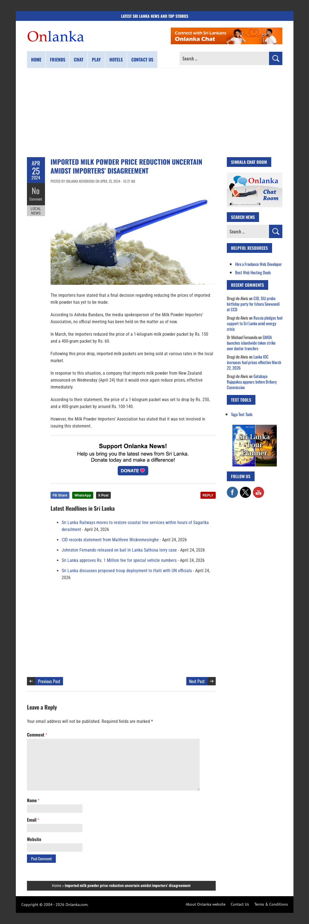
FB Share (60, 495)
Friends (57, 59)
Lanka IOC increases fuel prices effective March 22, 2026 (254, 362)
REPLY (208, 495)
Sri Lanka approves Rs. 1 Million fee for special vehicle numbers (119, 560)
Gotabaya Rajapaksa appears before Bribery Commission (252, 381)
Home (36, 59)
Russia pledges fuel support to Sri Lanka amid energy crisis (254, 323)
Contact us (142, 59)
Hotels (116, 59)
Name (33, 800)
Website (34, 839)
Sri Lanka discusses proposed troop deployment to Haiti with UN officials (127, 570)
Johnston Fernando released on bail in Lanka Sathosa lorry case (119, 550)
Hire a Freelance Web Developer (258, 264)
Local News (36, 210)
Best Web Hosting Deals (253, 272)
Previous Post (49, 681)
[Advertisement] (154, 113)
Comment (35, 199)
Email (33, 819)
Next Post (197, 681)
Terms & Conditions (271, 904)
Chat (78, 59)
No (36, 191)
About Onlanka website (205, 904)
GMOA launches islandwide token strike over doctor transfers (251, 342)
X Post (103, 495)
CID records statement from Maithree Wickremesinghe (110, 539)
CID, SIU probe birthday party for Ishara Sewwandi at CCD (253, 303)
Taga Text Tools (242, 414)
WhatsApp (82, 495)
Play (96, 59)
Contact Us (240, 904)
